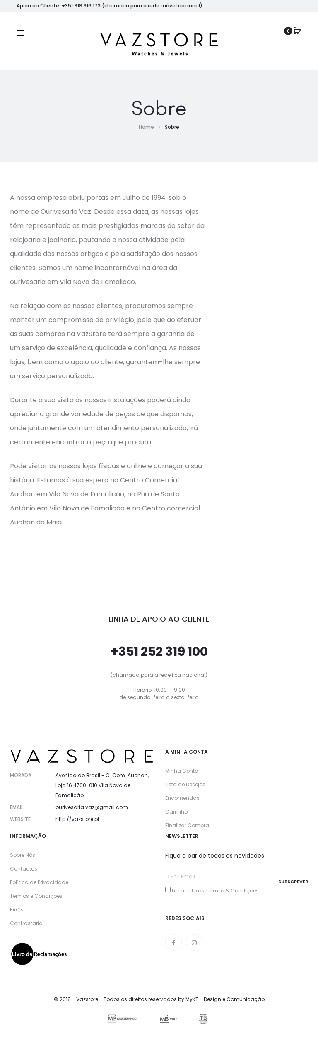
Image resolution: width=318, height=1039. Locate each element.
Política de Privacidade (39, 882)
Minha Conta (181, 770)
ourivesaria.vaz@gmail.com (91, 807)
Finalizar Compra (187, 825)
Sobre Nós (22, 855)
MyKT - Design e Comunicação (225, 999)
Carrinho (176, 811)
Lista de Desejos (185, 784)
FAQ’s (17, 909)
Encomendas (182, 798)
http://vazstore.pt (77, 819)
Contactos (23, 868)
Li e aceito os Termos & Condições (215, 890)
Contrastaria (26, 923)
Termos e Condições (36, 895)
